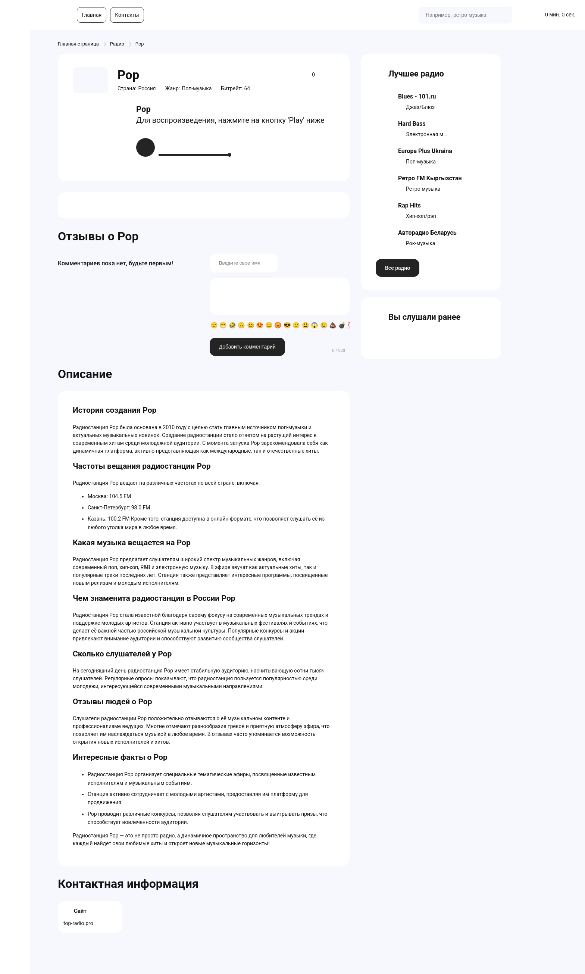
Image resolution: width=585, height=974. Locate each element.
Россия (147, 88)
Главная (91, 15)
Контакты (127, 15)
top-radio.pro (78, 923)
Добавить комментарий (247, 347)
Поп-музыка (197, 88)
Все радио (397, 268)
